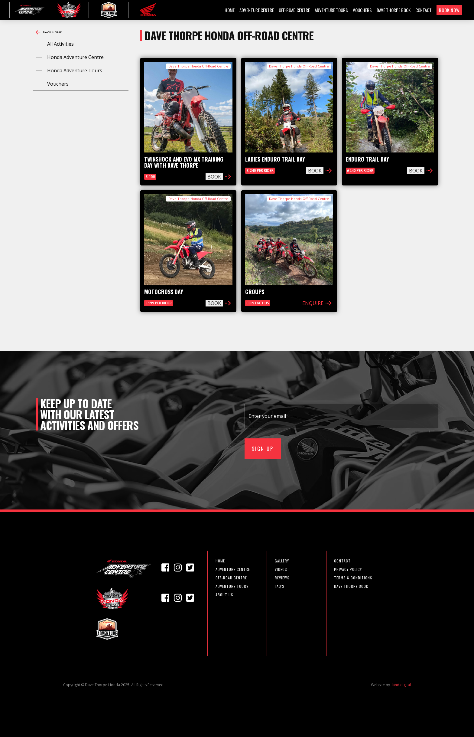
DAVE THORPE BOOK (394, 10)
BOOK (214, 176)
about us (224, 594)
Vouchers (58, 83)
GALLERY (282, 560)
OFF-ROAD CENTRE (294, 10)
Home (220, 560)
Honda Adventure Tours (74, 70)
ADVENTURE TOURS (331, 10)
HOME (230, 10)
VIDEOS (281, 569)
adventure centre (233, 569)
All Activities (60, 44)
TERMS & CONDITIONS (353, 577)
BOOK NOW (449, 10)
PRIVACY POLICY (348, 569)
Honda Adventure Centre (75, 57)
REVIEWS (282, 577)
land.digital (401, 685)
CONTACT (423, 10)
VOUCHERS (362, 10)
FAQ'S (279, 586)
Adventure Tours (232, 586)
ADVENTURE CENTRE (256, 10)
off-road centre (231, 577)
